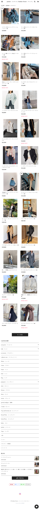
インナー (3, 439)
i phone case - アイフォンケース (8, 357)
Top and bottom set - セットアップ (9, 410)
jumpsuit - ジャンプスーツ (7, 382)
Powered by (20, 503)
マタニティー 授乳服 (5, 443)
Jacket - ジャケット (5, 427)
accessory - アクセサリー (7, 353)
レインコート (4, 447)
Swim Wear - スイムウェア (7, 419)
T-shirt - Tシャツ (5, 406)
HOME (3, 5)
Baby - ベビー (4, 423)
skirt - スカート (5, 386)
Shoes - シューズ (5, 361)
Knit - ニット (4, 373)
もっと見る (20, 334)
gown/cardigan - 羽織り (7, 402)
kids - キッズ (4, 349)
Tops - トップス (5, 431)
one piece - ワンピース (6, 344)
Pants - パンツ (4, 369)
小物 (2, 435)
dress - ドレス (4, 394)
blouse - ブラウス (5, 390)
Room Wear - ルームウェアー (8, 415)
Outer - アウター (5, 365)
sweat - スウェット (5, 398)
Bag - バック (4, 377)
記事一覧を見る (20, 478)
